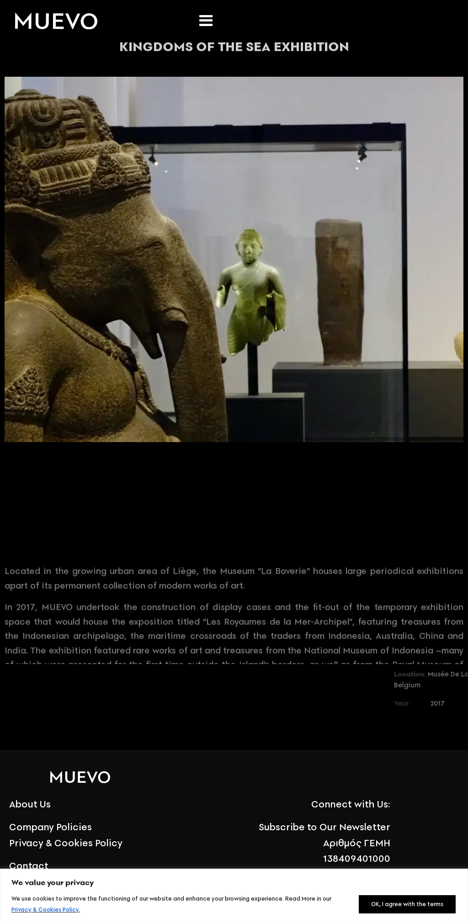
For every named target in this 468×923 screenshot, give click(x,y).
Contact (28, 865)
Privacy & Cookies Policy (45, 909)
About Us (30, 804)
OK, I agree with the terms (407, 904)
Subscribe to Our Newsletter (324, 826)
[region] (234, 896)
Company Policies (50, 826)
